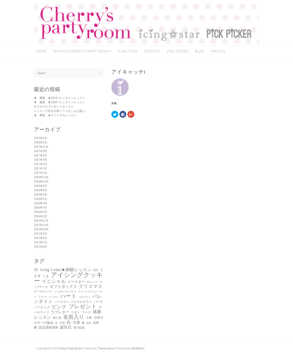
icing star (127, 51)
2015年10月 (41, 229)
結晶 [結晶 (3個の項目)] (88, 322)
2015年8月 (40, 238)
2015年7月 (40, 242)
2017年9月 (40, 151)
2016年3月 (40, 207)
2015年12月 (41, 220)
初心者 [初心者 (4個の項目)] (57, 317)
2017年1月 (40, 173)
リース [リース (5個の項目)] (86, 312)
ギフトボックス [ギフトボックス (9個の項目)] (63, 286)
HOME (41, 51)
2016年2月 (40, 212)
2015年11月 (41, 225)
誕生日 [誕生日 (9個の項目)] (66, 327)
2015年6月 (40, 247)
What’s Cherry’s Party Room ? (82, 51)
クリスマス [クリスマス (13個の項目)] (91, 286)
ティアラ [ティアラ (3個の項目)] (53, 297)
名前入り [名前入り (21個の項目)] (73, 316)
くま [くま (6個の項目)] (46, 276)
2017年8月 (40, 155)
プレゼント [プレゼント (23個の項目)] (83, 306)
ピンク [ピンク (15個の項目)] (59, 307)
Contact (152, 51)
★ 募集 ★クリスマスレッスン (55, 115)
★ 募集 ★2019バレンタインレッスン (59, 98)
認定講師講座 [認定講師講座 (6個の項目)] (48, 327)
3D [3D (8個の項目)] (36, 269)
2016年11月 (41, 181)
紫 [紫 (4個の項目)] (83, 322)
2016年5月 (40, 199)
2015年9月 (40, 234)
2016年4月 (40, 203)
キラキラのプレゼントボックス (53, 106)
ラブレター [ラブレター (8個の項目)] (60, 312)
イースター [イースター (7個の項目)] (76, 281)
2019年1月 (40, 138)
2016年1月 (40, 216)
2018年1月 (40, 142)
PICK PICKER (177, 51)
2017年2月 (40, 168)
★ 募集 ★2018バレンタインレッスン (59, 102)
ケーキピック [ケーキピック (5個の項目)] (43, 291)
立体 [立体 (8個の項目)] (76, 322)
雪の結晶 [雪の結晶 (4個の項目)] (79, 327)
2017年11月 (41, 147)
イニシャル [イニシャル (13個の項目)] (54, 281)
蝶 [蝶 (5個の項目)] (35, 327)
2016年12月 (41, 177)
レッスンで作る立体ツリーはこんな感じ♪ (60, 111)
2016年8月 (40, 190)
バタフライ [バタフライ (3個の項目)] (85, 297)
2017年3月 (40, 164)
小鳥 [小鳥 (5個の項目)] (89, 318)
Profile (218, 51)
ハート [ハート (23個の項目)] (68, 295)
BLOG (199, 51)
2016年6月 (40, 194)
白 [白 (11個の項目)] (69, 322)
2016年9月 (40, 186)
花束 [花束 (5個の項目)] (96, 323)
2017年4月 (40, 160)
